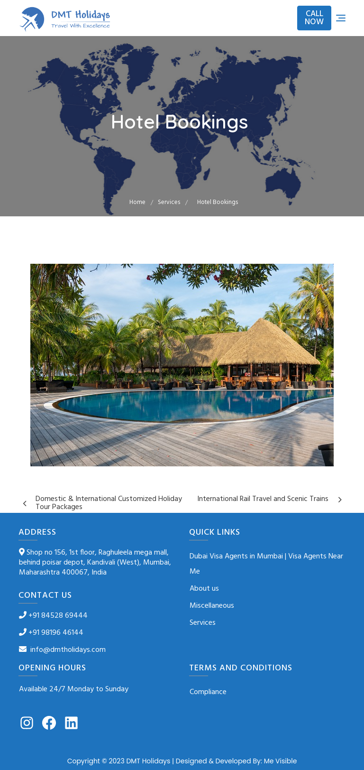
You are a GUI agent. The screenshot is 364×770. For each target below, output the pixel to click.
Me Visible (280, 761)
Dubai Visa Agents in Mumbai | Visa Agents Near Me (266, 564)
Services (203, 623)
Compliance (208, 692)
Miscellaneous (212, 606)
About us (204, 589)
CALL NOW (314, 18)
